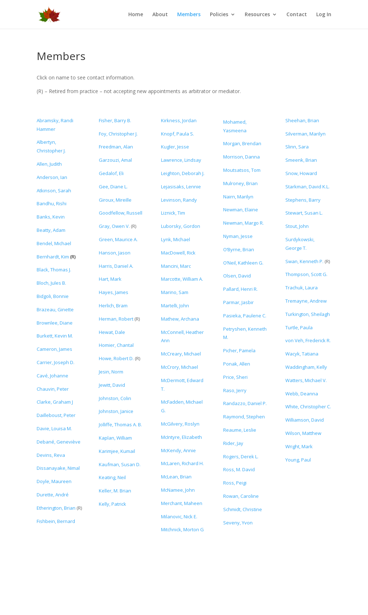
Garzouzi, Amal (115, 160)
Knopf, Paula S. (177, 133)
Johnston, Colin (115, 398)
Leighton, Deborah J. (182, 173)
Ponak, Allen (236, 364)
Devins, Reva (51, 455)
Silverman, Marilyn (305, 133)
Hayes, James (113, 292)
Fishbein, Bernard (56, 521)
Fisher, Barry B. (115, 120)
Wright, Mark (299, 446)
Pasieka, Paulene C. (244, 315)
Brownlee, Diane (55, 323)
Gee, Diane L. (113, 186)
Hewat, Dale (112, 332)
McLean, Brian (176, 476)
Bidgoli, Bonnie (53, 296)
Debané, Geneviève (58, 442)
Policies (219, 15)
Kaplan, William (115, 438)
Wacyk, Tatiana (301, 353)
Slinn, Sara (297, 146)
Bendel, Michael (54, 243)
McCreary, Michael (181, 353)
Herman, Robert (116, 319)
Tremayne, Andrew (306, 301)
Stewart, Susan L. (304, 213)
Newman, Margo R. (243, 223)
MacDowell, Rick (178, 252)
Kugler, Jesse (175, 146)
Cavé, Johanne (52, 375)
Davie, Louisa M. (54, 428)
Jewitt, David (112, 385)
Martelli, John (175, 305)
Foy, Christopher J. (118, 133)
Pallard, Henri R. (240, 289)
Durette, (53, 494)
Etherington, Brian (56, 508)
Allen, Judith (49, 164)
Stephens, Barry (303, 200)
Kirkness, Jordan (179, 120)
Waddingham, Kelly (306, 367)
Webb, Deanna (301, 393)
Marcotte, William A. (182, 279)
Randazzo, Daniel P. (245, 403)
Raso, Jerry (235, 390)
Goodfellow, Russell (120, 213)
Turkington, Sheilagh (307, 314)
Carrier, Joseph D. (55, 362)
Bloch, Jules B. (51, 283)
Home (135, 15)
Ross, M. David (239, 469)
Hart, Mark (110, 279)
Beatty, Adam (51, 230)
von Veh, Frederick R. (308, 340)
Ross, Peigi (235, 482)
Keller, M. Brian (115, 490)
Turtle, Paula (299, 327)
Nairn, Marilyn (238, 196)
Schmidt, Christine (242, 509)
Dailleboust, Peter (56, 415)
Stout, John (297, 226)
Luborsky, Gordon (180, 226)
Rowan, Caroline (241, 496)
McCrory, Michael (179, 367)
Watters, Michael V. (306, 380)
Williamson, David (304, 420)
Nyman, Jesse (238, 236)
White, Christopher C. (308, 406)
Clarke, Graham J (55, 402)
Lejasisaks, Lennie (181, 186)
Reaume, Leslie (239, 430)
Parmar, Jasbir (238, 302)
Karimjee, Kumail (117, 451)
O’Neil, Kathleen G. (243, 263)
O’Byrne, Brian (238, 249)
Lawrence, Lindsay (181, 160)
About (160, 15)
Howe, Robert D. (116, 358)
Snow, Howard (301, 173)
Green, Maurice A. (118, 239)
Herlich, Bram (113, 305)
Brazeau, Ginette (55, 309)
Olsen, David (237, 275)
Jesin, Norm (111, 371)
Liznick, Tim (173, 213)
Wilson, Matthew (303, 433)
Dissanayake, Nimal (58, 468)
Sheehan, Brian (302, 120)
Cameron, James (54, 349)
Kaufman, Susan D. (120, 464)
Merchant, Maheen (181, 503)
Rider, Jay (233, 443)
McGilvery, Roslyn (180, 424)
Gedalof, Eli (111, 173)
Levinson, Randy (179, 200)
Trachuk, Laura (301, 287)
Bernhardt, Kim (53, 256)
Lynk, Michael (175, 239)
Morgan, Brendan (242, 143)
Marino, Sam (174, 292)
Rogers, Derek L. (240, 456)
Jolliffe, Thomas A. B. (120, 424)
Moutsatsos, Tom (242, 170)
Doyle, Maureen (54, 481)
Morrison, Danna (241, 156)
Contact (296, 15)
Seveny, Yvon (238, 522)
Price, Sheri (235, 377)
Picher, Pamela (239, 350)
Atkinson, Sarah (54, 190)
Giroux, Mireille (115, 200)
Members (189, 15)
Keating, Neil (112, 477)
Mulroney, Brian (240, 183)
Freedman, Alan (116, 146)
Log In (323, 15)
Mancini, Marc (176, 266)
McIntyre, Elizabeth (181, 437)
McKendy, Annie (178, 450)
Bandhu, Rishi (51, 203)
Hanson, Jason (114, 252)
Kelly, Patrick (112, 504)
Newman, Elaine (240, 209)
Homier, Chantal (116, 345)
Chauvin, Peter (53, 389)
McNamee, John (178, 490)
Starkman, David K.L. (307, 186)
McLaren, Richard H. (182, 463)
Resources (257, 15)
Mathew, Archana (180, 319)
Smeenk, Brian (301, 160)
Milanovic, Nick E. (179, 516)
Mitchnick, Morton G (182, 529)
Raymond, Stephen (244, 416)
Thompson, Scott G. (306, 274)
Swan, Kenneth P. (305, 261)
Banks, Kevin (51, 217)
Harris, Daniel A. (116, 266)
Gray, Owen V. (114, 226)
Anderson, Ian (52, 177)
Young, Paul (298, 459)
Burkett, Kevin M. (55, 335)
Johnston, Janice (116, 411)
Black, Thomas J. (54, 269)
